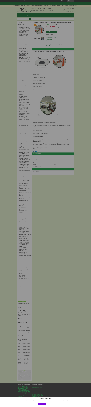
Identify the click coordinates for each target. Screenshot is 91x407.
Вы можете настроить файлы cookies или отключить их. (45, 401)
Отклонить (51, 403)
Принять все (42, 403)
